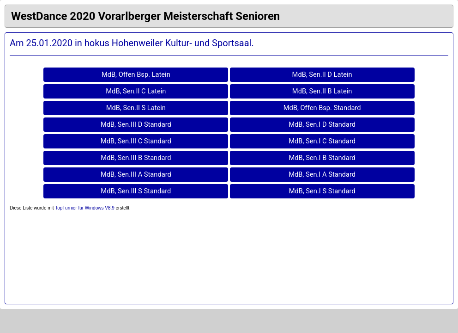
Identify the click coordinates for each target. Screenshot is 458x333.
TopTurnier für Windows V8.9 (84, 207)
